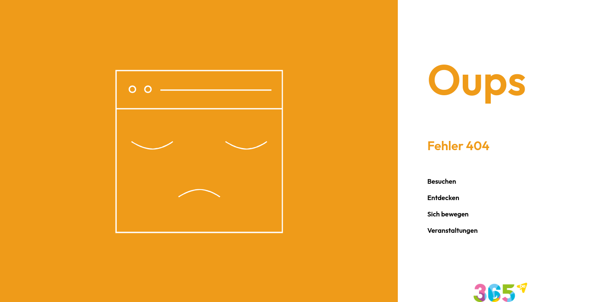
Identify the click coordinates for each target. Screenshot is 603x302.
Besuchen (441, 181)
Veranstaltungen (452, 230)
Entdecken (443, 197)
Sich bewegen (448, 214)
